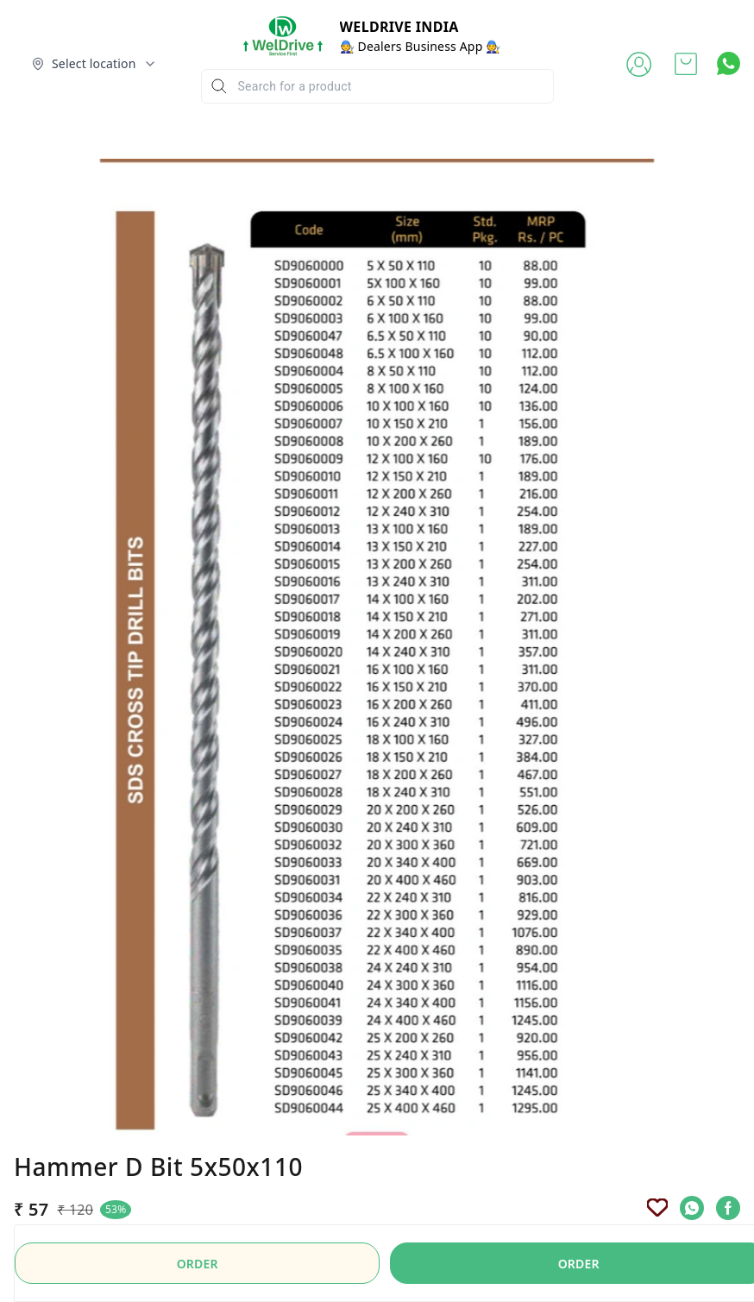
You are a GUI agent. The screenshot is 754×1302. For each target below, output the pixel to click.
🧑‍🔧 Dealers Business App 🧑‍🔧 (420, 46)
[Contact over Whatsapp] (728, 63)
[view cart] (686, 64)
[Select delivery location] (94, 63)
